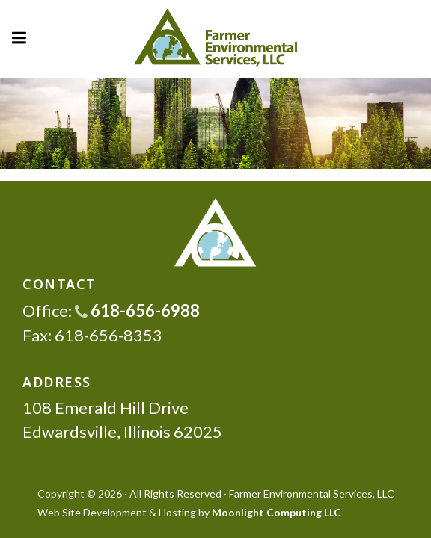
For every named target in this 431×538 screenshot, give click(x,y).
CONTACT (59, 284)
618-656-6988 (137, 310)
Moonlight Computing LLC (276, 512)
